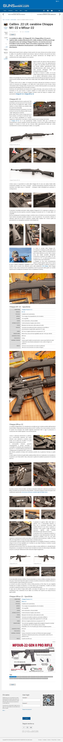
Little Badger (45, 266)
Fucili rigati (27, 31)
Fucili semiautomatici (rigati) (24, 678)
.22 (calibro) (19, 676)
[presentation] (31, 713)
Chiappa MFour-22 (29, 94)
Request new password (27, 709)
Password (24, 703)
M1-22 (23, 312)
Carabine (37, 676)
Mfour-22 (24, 601)
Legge (26, 10)
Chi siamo (40, 739)
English (12, 34)
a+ (7, 47)
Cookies (58, 739)
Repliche (11, 678)
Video (16, 10)
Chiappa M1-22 (19, 94)
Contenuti (10, 10)
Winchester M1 (45, 678)
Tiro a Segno (39, 678)
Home (5, 10)
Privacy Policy (54, 739)
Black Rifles (33, 676)
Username (24, 697)
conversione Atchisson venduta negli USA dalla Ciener (34, 492)
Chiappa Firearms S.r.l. (27, 309)
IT (57, 1)
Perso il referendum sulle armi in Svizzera (16, 14)
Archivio (49, 739)
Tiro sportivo (33, 678)
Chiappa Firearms (13, 676)
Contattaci (45, 739)
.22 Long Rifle (24, 676)
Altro (21, 10)
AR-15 (29, 676)
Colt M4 (41, 676)
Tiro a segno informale (48, 676)
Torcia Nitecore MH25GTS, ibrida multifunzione (46, 14)
